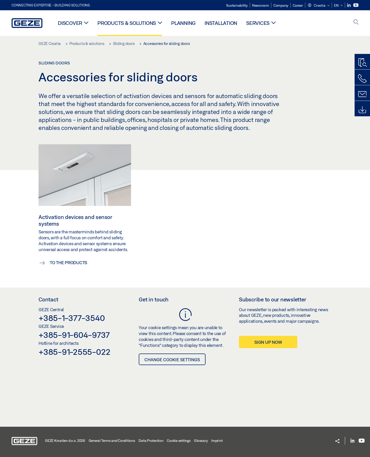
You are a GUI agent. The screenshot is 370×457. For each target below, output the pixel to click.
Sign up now (268, 342)
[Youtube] (355, 5)
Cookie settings (178, 441)
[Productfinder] (362, 63)
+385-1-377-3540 (72, 317)
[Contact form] (362, 94)
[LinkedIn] (349, 5)
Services (258, 23)
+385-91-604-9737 (74, 334)
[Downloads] (362, 110)
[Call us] (362, 79)
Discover (70, 23)
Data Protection (150, 441)
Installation (221, 23)
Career (298, 5)
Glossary (201, 441)
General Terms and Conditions (112, 441)
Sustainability (237, 5)
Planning (183, 23)
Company (280, 5)
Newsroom (260, 5)
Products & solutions (126, 23)
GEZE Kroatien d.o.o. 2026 (65, 441)
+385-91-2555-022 (74, 351)
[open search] (356, 22)
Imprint (217, 441)
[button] (318, 6)
